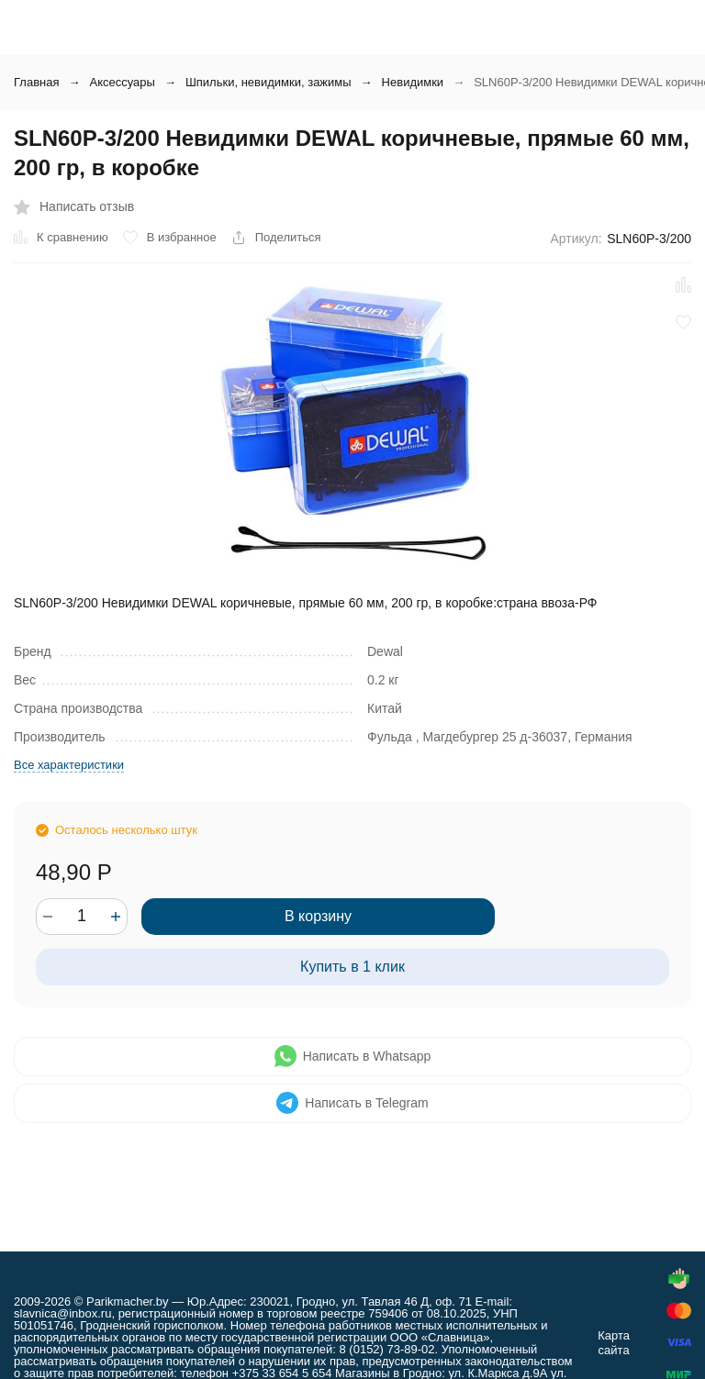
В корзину (318, 916)
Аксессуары (121, 82)
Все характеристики (69, 765)
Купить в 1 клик (352, 966)
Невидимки (413, 82)
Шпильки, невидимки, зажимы (268, 82)
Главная (36, 82)
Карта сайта (614, 1343)
